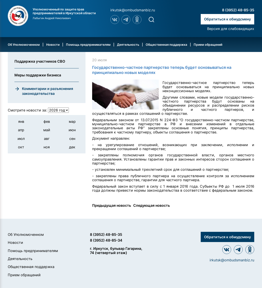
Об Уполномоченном (24, 44)
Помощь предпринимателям (88, 44)
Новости (53, 44)
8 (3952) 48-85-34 (106, 240)
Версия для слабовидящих (230, 28)
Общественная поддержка (166, 44)
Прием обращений (208, 44)
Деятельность (128, 44)
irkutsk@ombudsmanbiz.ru (132, 10)
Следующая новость (151, 205)
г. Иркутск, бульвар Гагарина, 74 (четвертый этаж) (116, 250)
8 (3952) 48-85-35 (238, 10)
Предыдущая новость (111, 205)
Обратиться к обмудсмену (227, 19)
